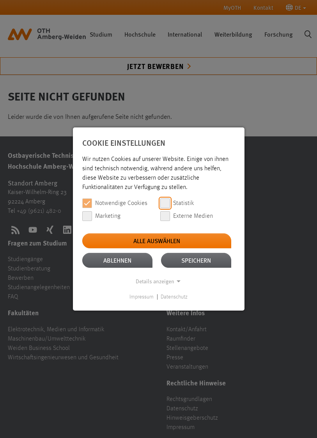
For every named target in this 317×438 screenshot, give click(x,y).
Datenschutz (174, 297)
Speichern (196, 260)
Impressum (141, 297)
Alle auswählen (156, 240)
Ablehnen (117, 260)
